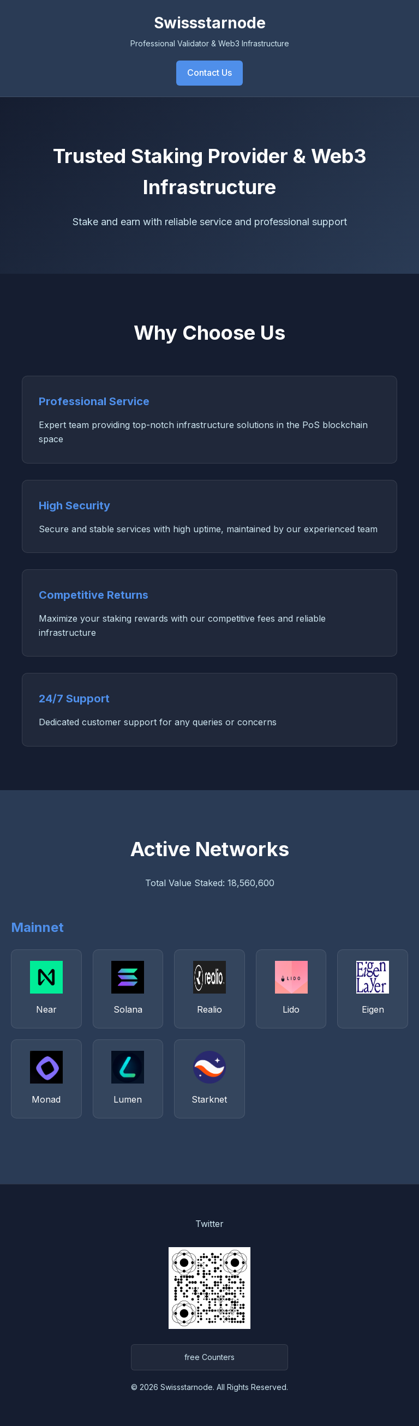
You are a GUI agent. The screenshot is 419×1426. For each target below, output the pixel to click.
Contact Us (209, 72)
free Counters (209, 1357)
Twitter (209, 1223)
